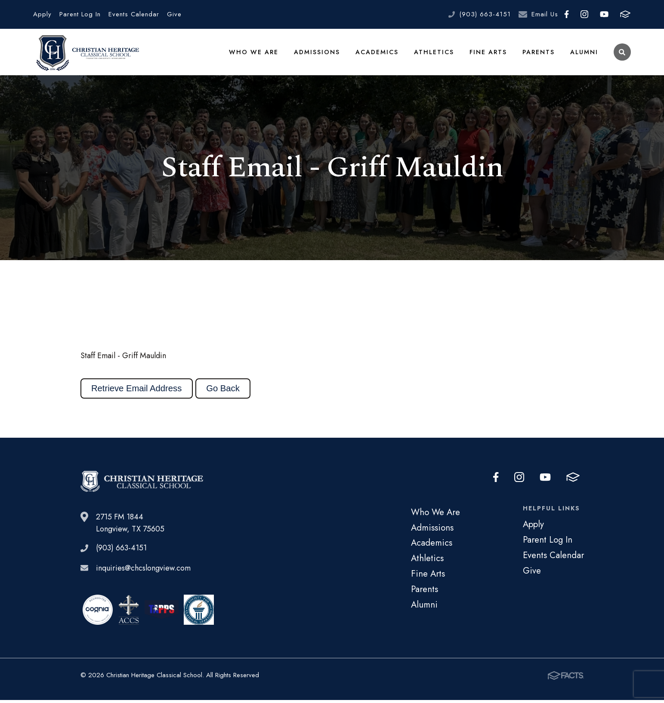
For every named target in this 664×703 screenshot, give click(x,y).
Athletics (434, 53)
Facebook (566, 14)
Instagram (584, 14)
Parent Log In (80, 14)
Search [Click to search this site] (622, 54)
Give (174, 14)
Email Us (544, 14)
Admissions (317, 53)
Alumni (584, 53)
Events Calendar (133, 14)
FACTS (625, 14)
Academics (377, 53)
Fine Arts (488, 53)
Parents (538, 53)
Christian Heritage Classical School (86, 53)
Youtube (604, 14)
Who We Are (255, 53)
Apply (42, 14)
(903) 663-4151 (485, 14)
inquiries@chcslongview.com (143, 571)
